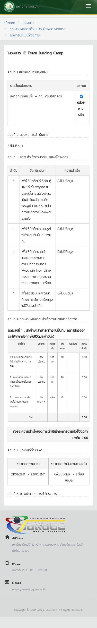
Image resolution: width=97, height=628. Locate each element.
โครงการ (28, 22)
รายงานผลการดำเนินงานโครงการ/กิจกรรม (38, 28)
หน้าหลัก (9, 22)
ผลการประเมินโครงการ (25, 35)
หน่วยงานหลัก (81, 108)
